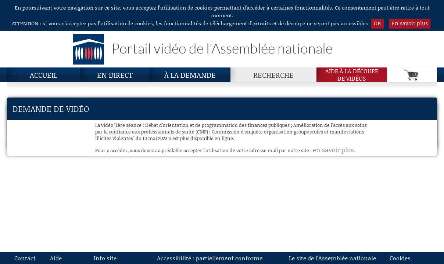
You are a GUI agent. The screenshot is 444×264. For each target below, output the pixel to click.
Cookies (400, 258)
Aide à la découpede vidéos (351, 74)
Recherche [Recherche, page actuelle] (273, 75)
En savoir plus (409, 23)
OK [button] (377, 23)
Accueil (43, 75)
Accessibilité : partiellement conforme (209, 258)
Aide (56, 258)
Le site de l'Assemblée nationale (332, 258)
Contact (25, 258)
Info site (105, 258)
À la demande (190, 75)
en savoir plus (333, 149)
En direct (115, 75)
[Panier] (412, 74)
